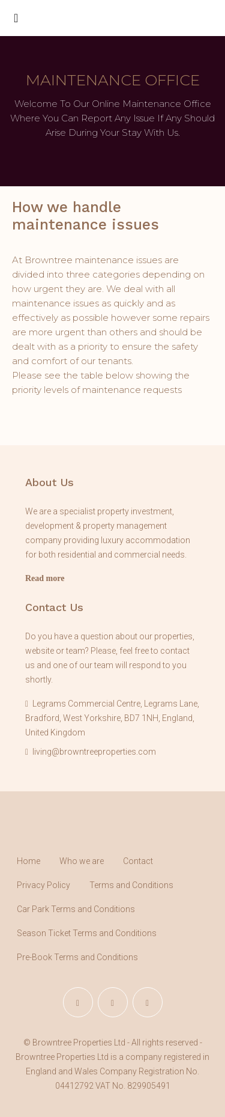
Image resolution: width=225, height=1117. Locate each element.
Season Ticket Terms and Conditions (87, 933)
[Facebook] (78, 1002)
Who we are (81, 861)
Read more (44, 578)
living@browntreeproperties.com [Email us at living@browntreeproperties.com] (94, 751)
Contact (138, 861)
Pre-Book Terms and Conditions (77, 957)
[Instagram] (113, 1002)
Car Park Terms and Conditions (76, 909)
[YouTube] (148, 1002)
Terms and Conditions (131, 885)
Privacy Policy (43, 885)
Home (28, 861)
